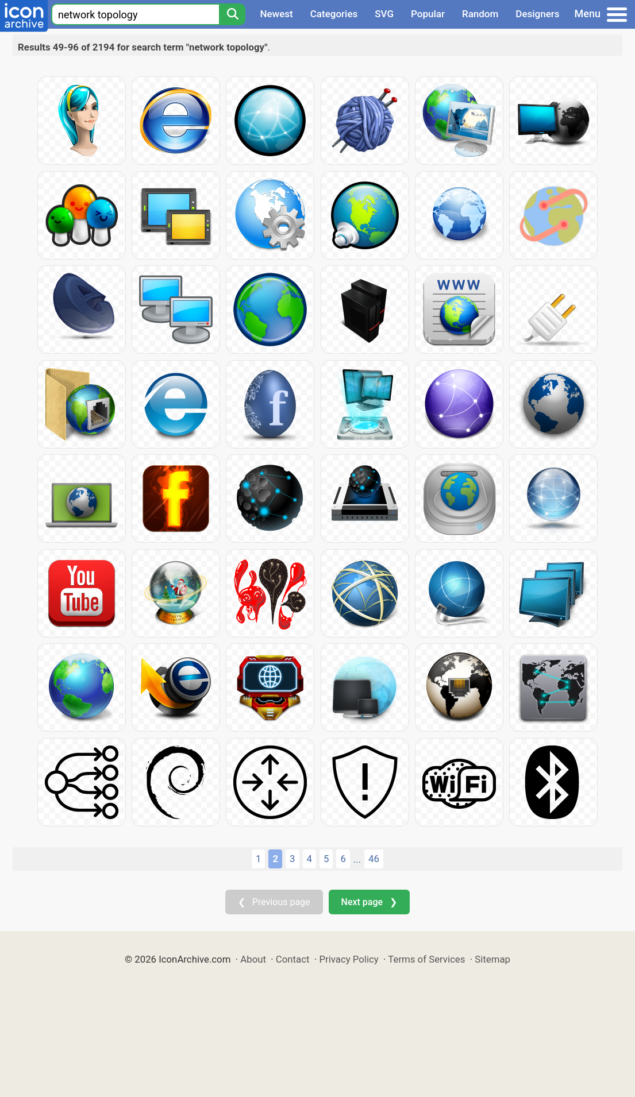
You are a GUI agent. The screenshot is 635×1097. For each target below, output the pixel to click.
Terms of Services (426, 959)
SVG (384, 14)
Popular (428, 14)
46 (373, 858)
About (253, 959)
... (357, 859)
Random (480, 14)
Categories (334, 14)
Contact (293, 959)
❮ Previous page (274, 902)
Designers (537, 14)
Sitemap (492, 959)
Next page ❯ (369, 902)
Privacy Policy (348, 959)
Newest (276, 14)
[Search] (232, 14)
